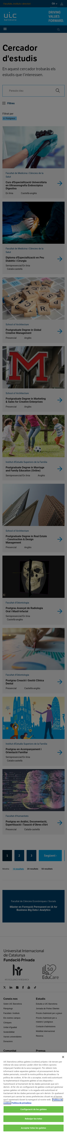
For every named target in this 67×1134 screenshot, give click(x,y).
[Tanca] (63, 1060)
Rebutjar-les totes (33, 1122)
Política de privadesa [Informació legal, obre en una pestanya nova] (21, 1106)
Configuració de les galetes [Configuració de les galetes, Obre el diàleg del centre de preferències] (33, 1113)
